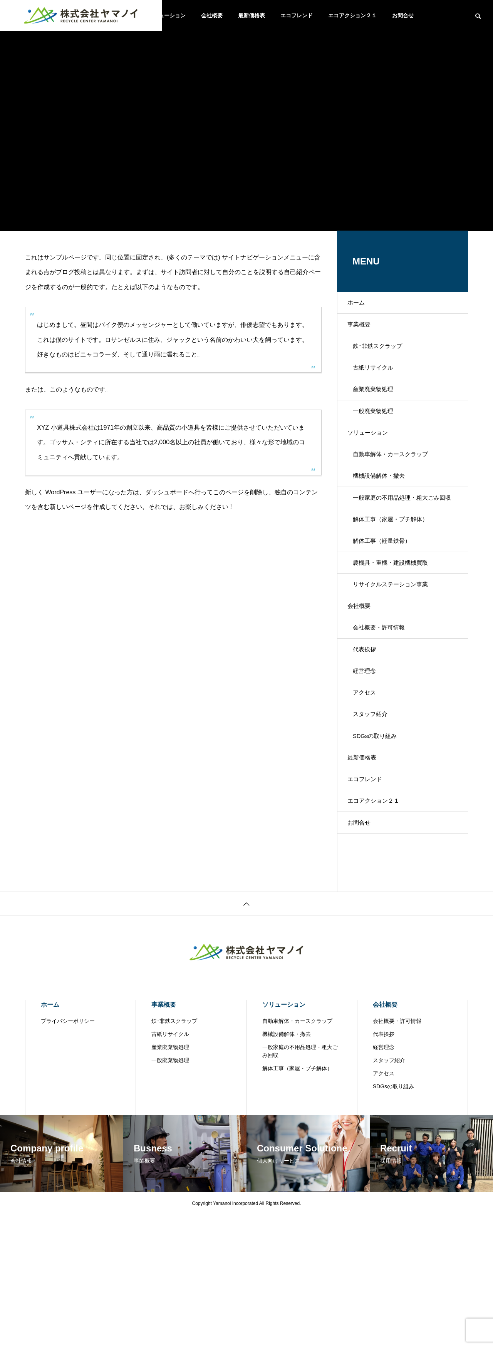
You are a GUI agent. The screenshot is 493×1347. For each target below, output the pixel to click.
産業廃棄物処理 (379, 413)
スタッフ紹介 (376, 817)
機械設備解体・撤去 (385, 521)
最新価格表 (251, 15)
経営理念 (370, 763)
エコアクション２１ (352, 15)
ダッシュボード (166, 492)
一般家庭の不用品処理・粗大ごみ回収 (404, 553)
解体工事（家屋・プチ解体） (398, 575)
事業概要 (364, 332)
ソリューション (167, 15)
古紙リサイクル (379, 386)
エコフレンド (296, 15)
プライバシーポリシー (68, 1153)
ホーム (361, 305)
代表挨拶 (370, 736)
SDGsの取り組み (381, 844)
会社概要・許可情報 (385, 709)
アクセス (370, 790)
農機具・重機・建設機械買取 (398, 629)
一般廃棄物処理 (379, 440)
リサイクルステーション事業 (398, 656)
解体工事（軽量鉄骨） (388, 602)
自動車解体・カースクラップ (398, 494)
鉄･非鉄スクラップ (384, 359)
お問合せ (403, 15)
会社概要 (212, 15)
